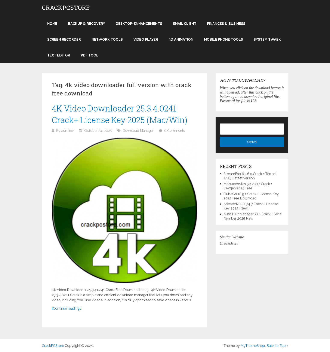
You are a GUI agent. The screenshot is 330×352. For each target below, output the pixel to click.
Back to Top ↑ (277, 346)
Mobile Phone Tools (223, 39)
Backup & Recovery (86, 24)
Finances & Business (226, 24)
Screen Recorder (64, 39)
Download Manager (138, 131)
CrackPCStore (66, 8)
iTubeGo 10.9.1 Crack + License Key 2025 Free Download (251, 196)
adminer (67, 131)
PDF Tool (89, 55)
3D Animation (181, 39)
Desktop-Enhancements (139, 24)
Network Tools (107, 39)
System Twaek (267, 39)
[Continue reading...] (67, 308)
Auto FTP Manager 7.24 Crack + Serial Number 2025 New (252, 216)
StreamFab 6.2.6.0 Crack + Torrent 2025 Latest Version (250, 176)
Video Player (145, 39)
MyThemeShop (253, 346)
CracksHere (229, 243)
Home (52, 24)
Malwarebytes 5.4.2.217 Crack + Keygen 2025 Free (247, 186)
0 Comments (174, 131)
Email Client (184, 24)
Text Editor (58, 55)
